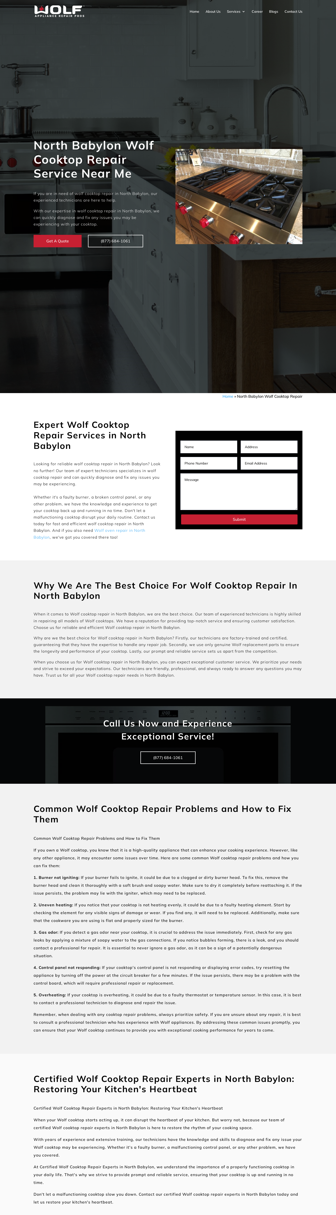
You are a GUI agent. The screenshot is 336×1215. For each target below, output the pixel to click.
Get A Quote (57, 240)
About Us (213, 11)
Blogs (273, 11)
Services (233, 11)
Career (257, 11)
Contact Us (293, 11)
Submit (239, 519)
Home (194, 11)
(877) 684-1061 (115, 240)
